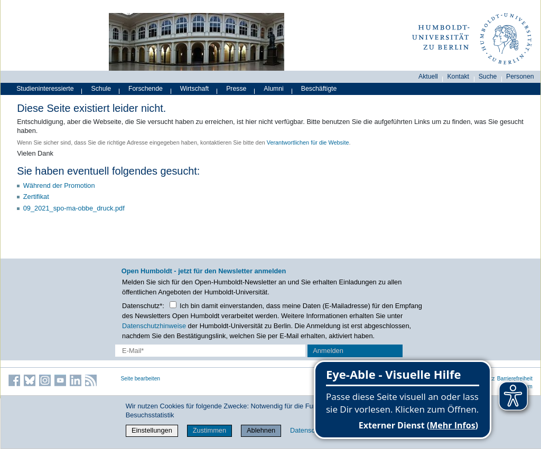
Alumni (274, 88)
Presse (236, 88)
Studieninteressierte (44, 88)
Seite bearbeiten (141, 378)
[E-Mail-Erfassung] (210, 351)
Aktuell (428, 76)
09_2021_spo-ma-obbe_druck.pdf (74, 208)
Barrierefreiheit (515, 378)
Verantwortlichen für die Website (308, 142)
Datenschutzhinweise (154, 326)
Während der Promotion (59, 185)
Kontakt (458, 76)
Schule (101, 88)
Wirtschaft (194, 88)
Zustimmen (209, 430)
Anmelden (328, 351)
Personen (520, 76)
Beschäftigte (319, 88)
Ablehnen (261, 430)
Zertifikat (36, 196)
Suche (488, 76)
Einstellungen (152, 430)
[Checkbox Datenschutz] (173, 304)
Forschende (145, 88)
